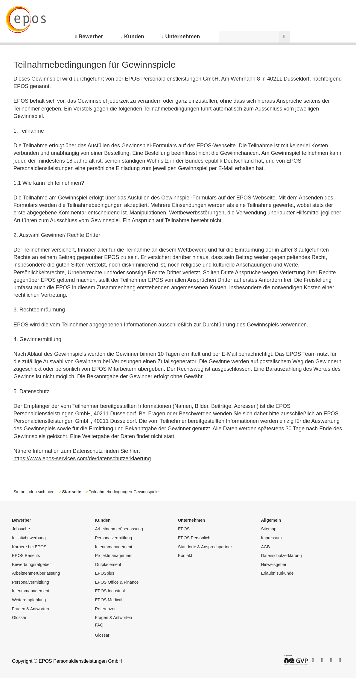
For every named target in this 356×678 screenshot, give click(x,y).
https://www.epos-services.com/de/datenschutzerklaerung (82, 458)
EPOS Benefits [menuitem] (26, 555)
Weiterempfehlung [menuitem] (29, 599)
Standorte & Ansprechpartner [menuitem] (205, 546)
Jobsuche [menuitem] (21, 528)
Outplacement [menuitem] (108, 564)
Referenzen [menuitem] (106, 608)
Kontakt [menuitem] (185, 555)
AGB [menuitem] (265, 546)
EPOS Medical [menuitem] (108, 599)
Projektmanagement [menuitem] (114, 555)
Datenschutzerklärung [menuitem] (281, 555)
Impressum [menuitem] (271, 537)
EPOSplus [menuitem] (105, 573)
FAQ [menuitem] (99, 625)
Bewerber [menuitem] (90, 37)
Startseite (71, 491)
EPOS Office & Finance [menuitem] (117, 582)
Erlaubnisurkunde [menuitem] (277, 573)
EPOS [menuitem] (184, 528)
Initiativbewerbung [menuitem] (29, 537)
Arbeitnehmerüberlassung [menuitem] (36, 573)
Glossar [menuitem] (19, 617)
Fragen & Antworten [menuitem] (30, 608)
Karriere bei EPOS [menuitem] (29, 546)
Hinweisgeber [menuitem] (274, 564)
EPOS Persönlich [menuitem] (194, 537)
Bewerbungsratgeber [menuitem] (31, 564)
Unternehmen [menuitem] (182, 37)
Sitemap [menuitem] (268, 528)
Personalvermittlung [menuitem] (30, 582)
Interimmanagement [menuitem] (30, 590)
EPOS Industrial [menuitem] (110, 590)
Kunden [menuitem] (134, 37)
